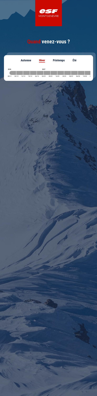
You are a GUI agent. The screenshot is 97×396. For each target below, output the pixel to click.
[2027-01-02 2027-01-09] (47, 73)
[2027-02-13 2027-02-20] (88, 73)
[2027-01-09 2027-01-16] (54, 73)
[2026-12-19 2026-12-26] (33, 73)
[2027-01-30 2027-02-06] (74, 73)
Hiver (42, 60)
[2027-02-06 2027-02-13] (81, 73)
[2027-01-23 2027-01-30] (67, 73)
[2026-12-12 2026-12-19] (26, 73)
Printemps (59, 60)
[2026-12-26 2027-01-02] (40, 73)
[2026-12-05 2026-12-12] (19, 73)
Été (74, 60)
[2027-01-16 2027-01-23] (60, 73)
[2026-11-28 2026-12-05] (12, 73)
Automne (26, 60)
